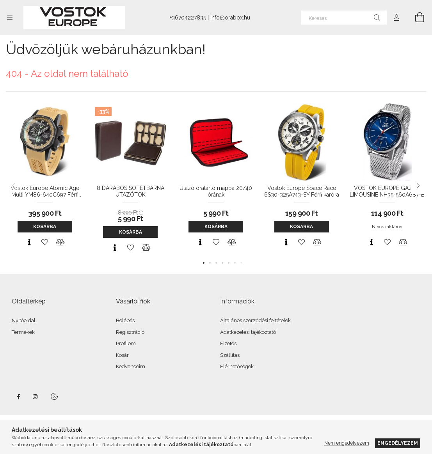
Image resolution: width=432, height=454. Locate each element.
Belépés (125, 320)
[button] (203, 262)
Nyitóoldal (24, 320)
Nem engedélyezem (346, 443)
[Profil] (396, 18)
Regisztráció (130, 332)
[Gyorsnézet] (29, 242)
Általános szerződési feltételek (255, 320)
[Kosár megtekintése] (415, 18)
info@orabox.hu (230, 17)
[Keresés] (344, 18)
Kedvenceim (130, 366)
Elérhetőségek (237, 366)
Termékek (23, 332)
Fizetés (228, 343)
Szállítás (230, 355)
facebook (18, 396)
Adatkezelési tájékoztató (248, 332)
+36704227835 (188, 17)
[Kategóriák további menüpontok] (10, 18)
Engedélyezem (397, 443)
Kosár (122, 355)
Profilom (126, 343)
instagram (35, 396)
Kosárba (44, 226)
